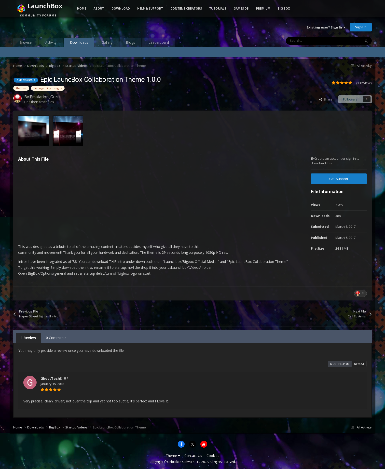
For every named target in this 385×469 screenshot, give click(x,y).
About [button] (99, 8)
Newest (359, 364)
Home (81, 8)
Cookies (212, 455)
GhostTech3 (51, 378)
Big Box (284, 8)
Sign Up (361, 27)
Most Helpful (339, 364)
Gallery (107, 42)
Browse (25, 42)
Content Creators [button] (186, 8)
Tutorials (217, 8)
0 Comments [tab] (56, 337)
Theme (173, 455)
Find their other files (39, 101)
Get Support (338, 178)
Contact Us (193, 455)
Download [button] (120, 8)
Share (325, 99)
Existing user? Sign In (326, 27)
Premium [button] (263, 8)
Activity (50, 42)
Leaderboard (159, 42)
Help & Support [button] (150, 8)
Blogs (130, 42)
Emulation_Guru (45, 96)
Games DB (241, 8)
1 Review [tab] (28, 337)
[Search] (313, 41)
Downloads (79, 43)
